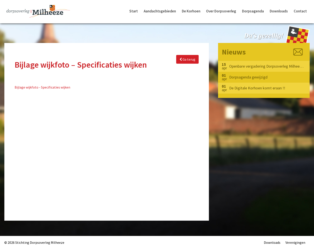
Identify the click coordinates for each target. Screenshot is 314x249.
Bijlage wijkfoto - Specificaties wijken (42, 87)
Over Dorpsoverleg (221, 11)
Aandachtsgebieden (160, 11)
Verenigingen (295, 242)
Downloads (279, 11)
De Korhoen (191, 11)
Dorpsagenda (253, 11)
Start (133, 11)
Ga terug (187, 59)
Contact (300, 11)
